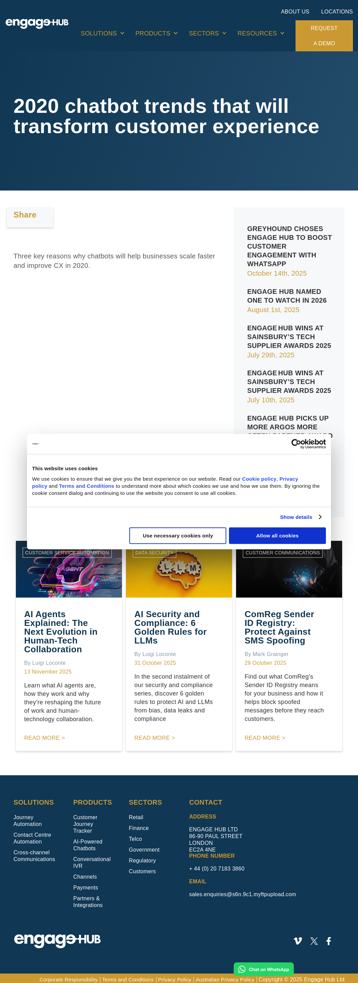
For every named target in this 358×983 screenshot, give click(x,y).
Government (144, 847)
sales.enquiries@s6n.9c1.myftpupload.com (242, 891)
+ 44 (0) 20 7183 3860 (217, 865)
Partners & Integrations (88, 898)
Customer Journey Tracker (85, 821)
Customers (142, 868)
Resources (257, 33)
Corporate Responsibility (59, 976)
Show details (296, 517)
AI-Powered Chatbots (88, 842)
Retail (136, 814)
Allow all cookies (277, 535)
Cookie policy (259, 479)
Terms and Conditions (86, 486)
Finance (139, 825)
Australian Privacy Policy (223, 976)
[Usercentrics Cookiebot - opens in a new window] (296, 444)
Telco (135, 836)
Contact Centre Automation (32, 835)
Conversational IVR (92, 859)
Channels (85, 874)
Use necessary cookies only (178, 535)
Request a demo (324, 35)
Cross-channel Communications (34, 853)
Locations (337, 12)
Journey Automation (28, 817)
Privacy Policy (170, 976)
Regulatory (142, 857)
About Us (295, 12)
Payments (85, 884)
